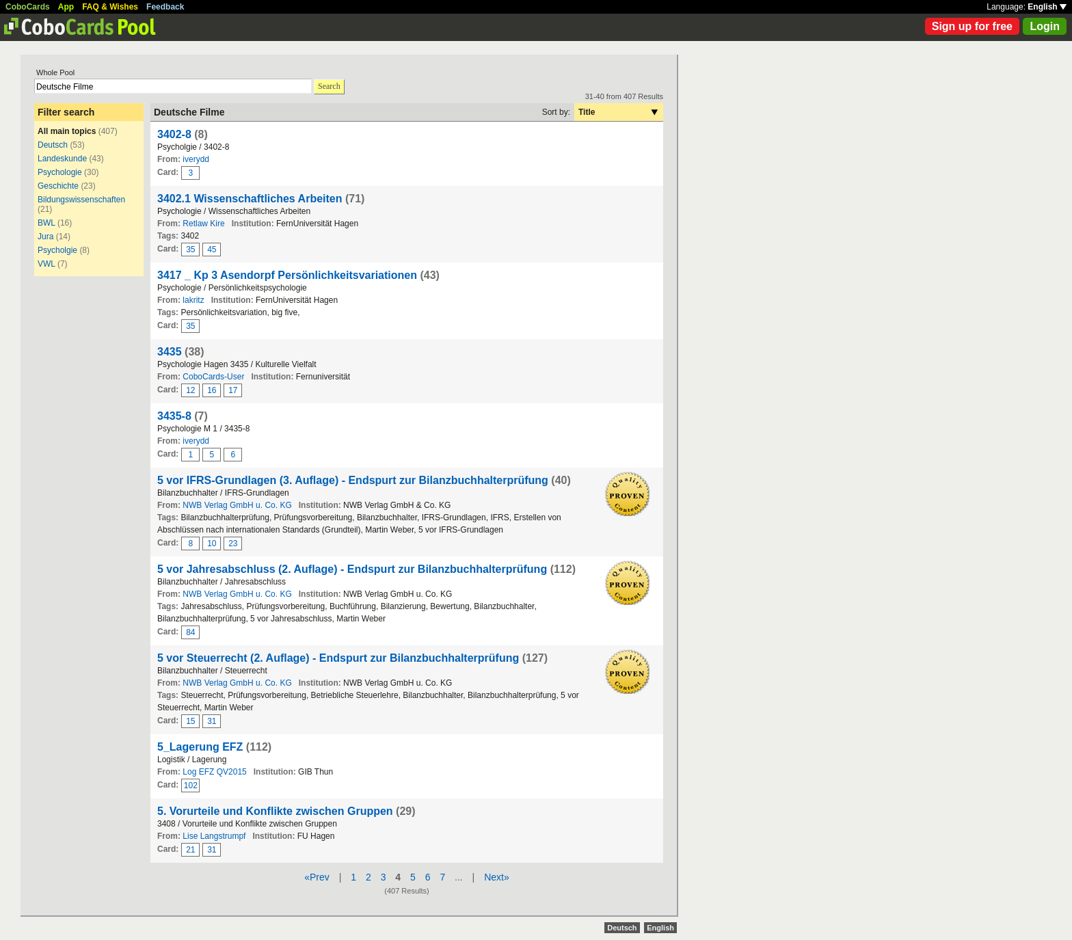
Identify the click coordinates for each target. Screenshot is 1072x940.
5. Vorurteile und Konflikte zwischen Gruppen (275, 811)
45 (211, 249)
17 (232, 390)
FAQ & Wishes (110, 7)
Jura (45, 236)
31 (211, 721)
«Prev (317, 877)
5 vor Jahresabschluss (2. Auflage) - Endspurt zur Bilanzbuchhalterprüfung (352, 569)
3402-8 (174, 134)
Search (329, 86)
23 (232, 543)
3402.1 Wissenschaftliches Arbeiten (250, 198)
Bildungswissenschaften (81, 199)
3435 (169, 352)
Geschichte (58, 186)
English (1047, 7)
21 (190, 850)
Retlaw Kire (203, 223)
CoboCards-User (213, 376)
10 (211, 543)
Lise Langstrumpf (214, 836)
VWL (46, 264)
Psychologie (60, 172)
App (66, 7)
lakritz (193, 300)
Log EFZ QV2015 (214, 772)
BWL (46, 223)
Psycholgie (57, 250)
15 (190, 721)
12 (190, 390)
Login (1045, 26)
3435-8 (174, 416)
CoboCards (27, 7)
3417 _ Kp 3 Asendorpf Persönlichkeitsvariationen (287, 275)
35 (190, 249)
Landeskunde (62, 158)
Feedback (165, 7)
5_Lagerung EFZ (200, 747)
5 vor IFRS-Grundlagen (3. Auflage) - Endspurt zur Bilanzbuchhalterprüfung (352, 480)
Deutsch (53, 145)
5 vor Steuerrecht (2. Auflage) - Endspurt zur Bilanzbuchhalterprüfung (338, 658)
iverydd (196, 159)
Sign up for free (972, 26)
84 (190, 632)
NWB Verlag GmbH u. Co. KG (237, 505)
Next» (496, 877)
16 (211, 390)
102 (191, 785)
